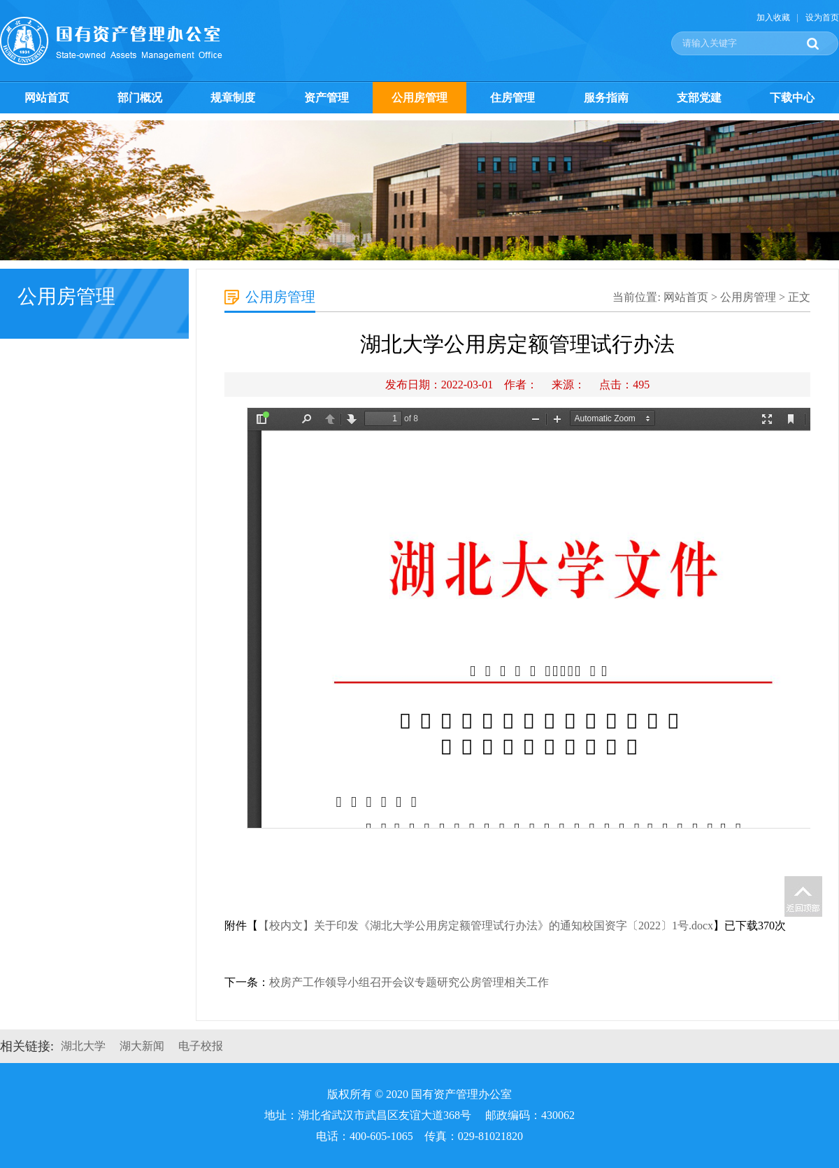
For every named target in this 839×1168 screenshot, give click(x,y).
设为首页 (822, 17)
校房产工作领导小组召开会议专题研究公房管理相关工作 (409, 982)
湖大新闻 (142, 1046)
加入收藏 (773, 17)
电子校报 (200, 1046)
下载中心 (792, 98)
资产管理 (326, 98)
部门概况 (139, 98)
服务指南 (606, 98)
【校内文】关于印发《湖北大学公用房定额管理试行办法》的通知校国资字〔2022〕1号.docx (485, 925)
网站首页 (46, 98)
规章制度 (232, 98)
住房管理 (512, 98)
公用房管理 (419, 98)
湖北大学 (83, 1046)
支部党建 (699, 98)
